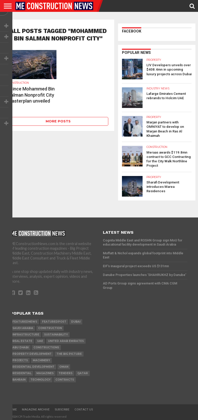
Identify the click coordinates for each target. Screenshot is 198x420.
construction (50, 327)
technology (40, 378)
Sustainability (56, 333)
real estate (22, 339)
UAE (40, 339)
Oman (63, 365)
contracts (64, 378)
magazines (45, 372)
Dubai (75, 320)
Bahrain (19, 378)
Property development (32, 352)
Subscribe (62, 408)
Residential (21, 372)
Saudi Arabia (22, 327)
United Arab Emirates (66, 339)
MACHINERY (41, 359)
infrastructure (25, 333)
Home (13, 408)
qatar (82, 372)
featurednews (24, 320)
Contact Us (84, 408)
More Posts (58, 121)
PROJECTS (20, 359)
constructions (46, 346)
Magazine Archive (36, 408)
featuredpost (54, 320)
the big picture (69, 352)
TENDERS (65, 372)
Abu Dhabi (20, 346)
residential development (33, 365)
